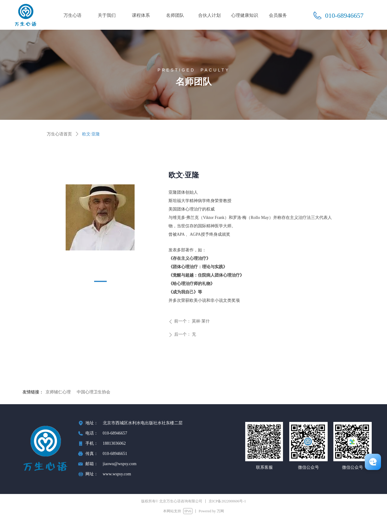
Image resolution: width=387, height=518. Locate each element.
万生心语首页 (59, 134)
